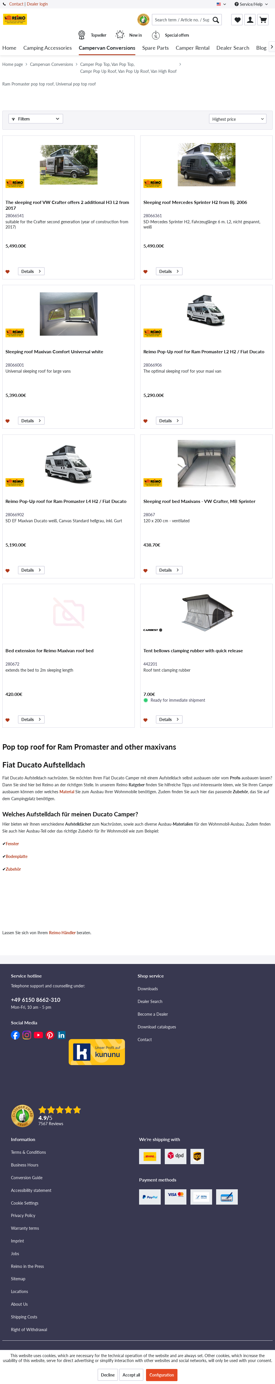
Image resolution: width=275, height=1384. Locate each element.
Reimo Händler (62, 932)
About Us (19, 1304)
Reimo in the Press (27, 1266)
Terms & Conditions (28, 1152)
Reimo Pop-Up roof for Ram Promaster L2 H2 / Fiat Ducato (203, 351)
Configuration (161, 1374)
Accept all (131, 1374)
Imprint (17, 1240)
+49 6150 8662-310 (35, 999)
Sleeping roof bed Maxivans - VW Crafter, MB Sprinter (199, 501)
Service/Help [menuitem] (249, 4)
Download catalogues (157, 1026)
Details (31, 270)
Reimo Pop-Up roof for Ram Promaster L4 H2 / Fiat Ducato (65, 501)
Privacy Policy (23, 1215)
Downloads (148, 988)
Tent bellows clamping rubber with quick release (193, 650)
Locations (19, 1291)
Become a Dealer (153, 1014)
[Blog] (261, 48)
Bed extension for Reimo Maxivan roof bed (49, 650)
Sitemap (18, 1278)
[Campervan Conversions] (107, 48)
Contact (16, 3)
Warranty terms (25, 1228)
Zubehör (13, 869)
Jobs (15, 1253)
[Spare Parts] (155, 48)
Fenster (12, 843)
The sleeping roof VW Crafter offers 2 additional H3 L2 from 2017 (67, 205)
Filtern (21, 118)
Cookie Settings (24, 1203)
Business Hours (24, 1164)
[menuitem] (187, 19)
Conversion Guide (26, 1177)
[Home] (9, 48)
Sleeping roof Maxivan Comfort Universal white (54, 351)
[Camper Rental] (192, 48)
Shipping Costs (24, 1316)
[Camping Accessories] (47, 48)
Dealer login (37, 3)
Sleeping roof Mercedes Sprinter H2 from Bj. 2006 (195, 202)
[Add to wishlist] (8, 271)
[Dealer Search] (232, 48)
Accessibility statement (31, 1190)
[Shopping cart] (263, 19)
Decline (108, 1374)
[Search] (216, 19)
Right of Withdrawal (29, 1329)
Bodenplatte (16, 856)
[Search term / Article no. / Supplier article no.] (187, 19)
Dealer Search (150, 1001)
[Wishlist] (237, 19)
